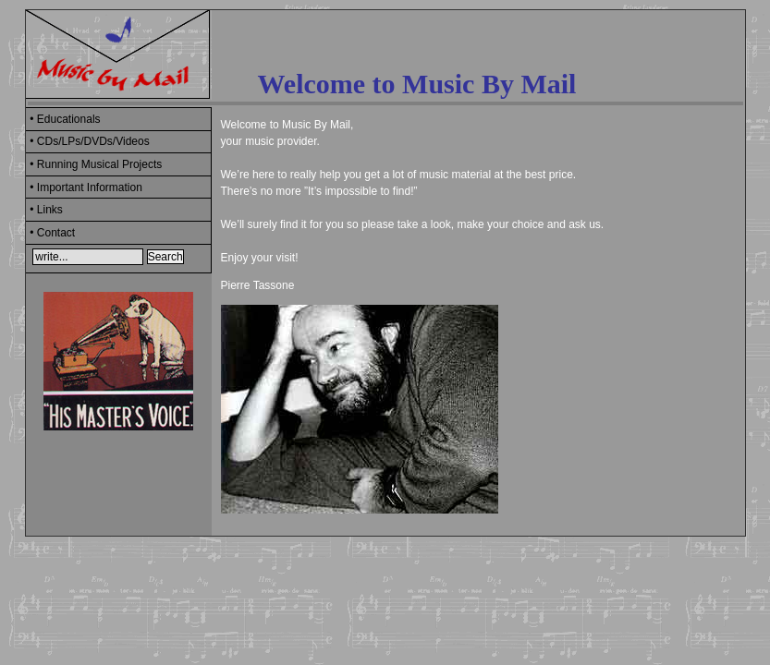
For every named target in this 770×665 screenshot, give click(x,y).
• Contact (52, 232)
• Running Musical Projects (96, 164)
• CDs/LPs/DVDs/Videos (89, 141)
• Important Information (86, 187)
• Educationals (65, 119)
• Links (46, 209)
